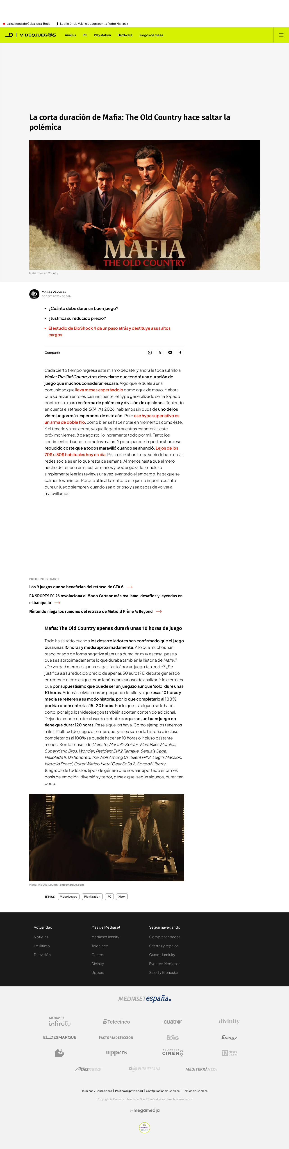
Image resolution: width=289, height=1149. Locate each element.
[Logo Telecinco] (116, 1021)
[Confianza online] (144, 1131)
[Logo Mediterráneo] (201, 1069)
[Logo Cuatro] (173, 1021)
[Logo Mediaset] (145, 1001)
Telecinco (99, 945)
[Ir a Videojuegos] (38, 34)
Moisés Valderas (54, 291)
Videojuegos (68, 896)
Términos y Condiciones (97, 1091)
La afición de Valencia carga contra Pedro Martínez (94, 24)
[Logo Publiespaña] (144, 1069)
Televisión (42, 954)
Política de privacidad (129, 1091)
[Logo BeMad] (59, 1053)
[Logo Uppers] (116, 1053)
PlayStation (92, 896)
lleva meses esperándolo (99, 389)
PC (109, 896)
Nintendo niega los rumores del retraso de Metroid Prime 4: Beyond (95, 611)
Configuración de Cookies (163, 1091)
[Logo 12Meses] (229, 1053)
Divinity (97, 963)
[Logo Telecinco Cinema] (172, 1053)
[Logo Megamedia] (146, 1110)
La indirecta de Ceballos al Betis (28, 24)
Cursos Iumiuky (162, 954)
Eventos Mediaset (164, 963)
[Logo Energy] (229, 1037)
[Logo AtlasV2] (88, 1069)
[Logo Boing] (173, 1037)
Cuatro (97, 954)
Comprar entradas (164, 936)
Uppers (97, 972)
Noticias (41, 936)
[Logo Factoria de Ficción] (116, 1037)
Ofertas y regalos (164, 945)
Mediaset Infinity (105, 936)
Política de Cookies (195, 1091)
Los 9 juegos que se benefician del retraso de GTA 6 (80, 587)
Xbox (121, 896)
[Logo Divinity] (229, 1021)
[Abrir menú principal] (281, 35)
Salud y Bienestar (163, 972)
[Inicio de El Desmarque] (9, 35)
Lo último (42, 945)
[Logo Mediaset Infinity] (60, 1021)
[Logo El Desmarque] (59, 1037)
